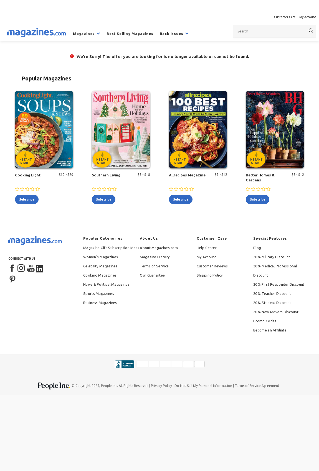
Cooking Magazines (100, 275)
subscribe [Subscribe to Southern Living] (103, 199)
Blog (257, 248)
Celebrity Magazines (100, 266)
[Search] (311, 31)
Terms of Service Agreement (257, 386)
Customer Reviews (212, 266)
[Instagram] (21, 268)
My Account (307, 17)
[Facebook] (12, 268)
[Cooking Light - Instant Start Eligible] (44, 129)
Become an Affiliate (270, 330)
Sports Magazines (98, 293)
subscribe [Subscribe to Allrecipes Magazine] (180, 199)
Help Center (207, 248)
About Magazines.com (159, 248)
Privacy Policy (161, 386)
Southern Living (106, 175)
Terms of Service (154, 266)
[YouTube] (31, 268)
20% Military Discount (271, 257)
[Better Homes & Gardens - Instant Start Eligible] (275, 129)
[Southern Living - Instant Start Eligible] (121, 129)
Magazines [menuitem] (84, 34)
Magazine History (154, 257)
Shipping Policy (210, 275)
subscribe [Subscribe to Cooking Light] (26, 199)
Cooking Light (27, 175)
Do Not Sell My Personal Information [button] (203, 386)
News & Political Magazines (106, 284)
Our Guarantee (152, 275)
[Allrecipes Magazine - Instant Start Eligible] (198, 129)
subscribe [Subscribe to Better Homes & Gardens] (257, 199)
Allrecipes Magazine (187, 175)
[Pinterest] (12, 278)
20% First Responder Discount (278, 284)
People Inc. (109, 386)
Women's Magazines (100, 257)
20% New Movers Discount (275, 312)
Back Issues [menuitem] (171, 34)
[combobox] (274, 31)
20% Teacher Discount (272, 293)
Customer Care (285, 17)
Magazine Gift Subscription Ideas (111, 248)
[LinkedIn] (40, 268)
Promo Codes (264, 321)
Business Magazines (100, 303)
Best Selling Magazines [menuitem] (130, 34)
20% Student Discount (272, 303)
